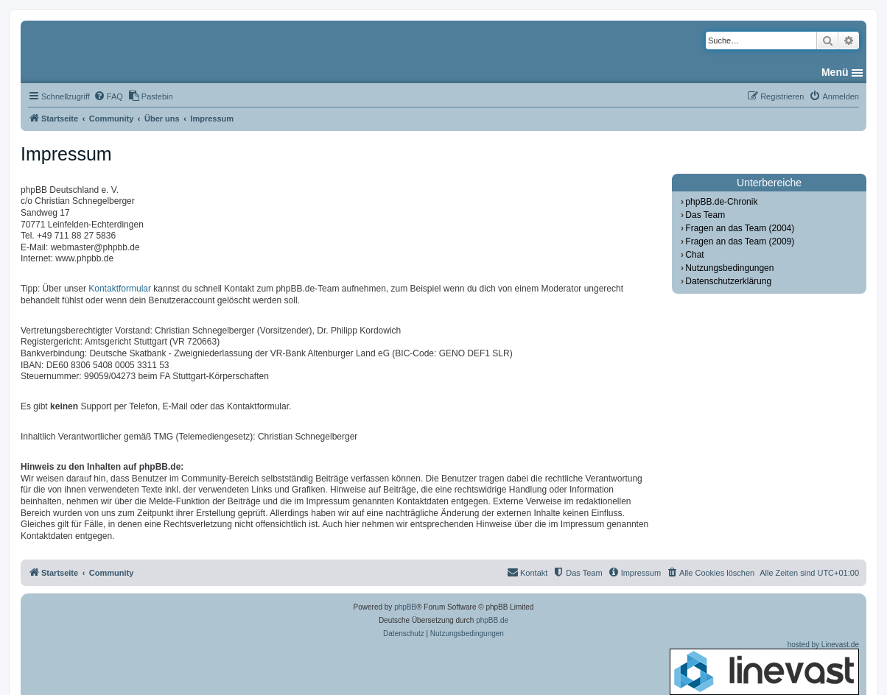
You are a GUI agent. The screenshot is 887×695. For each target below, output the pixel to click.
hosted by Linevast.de (764, 668)
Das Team (705, 215)
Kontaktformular (119, 288)
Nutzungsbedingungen (729, 268)
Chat (694, 255)
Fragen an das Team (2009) (739, 241)
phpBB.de (492, 620)
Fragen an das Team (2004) (739, 228)
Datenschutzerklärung (728, 281)
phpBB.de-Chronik (721, 202)
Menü (835, 72)
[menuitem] (108, 96)
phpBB (405, 607)
